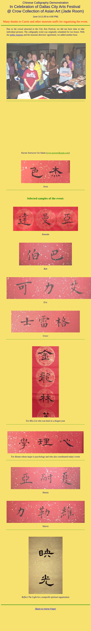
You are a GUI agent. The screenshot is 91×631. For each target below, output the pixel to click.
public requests (16, 35)
